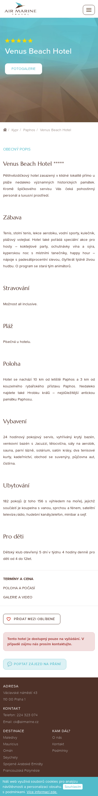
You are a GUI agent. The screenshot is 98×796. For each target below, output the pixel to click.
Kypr (15, 130)
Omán (8, 750)
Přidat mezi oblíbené (34, 619)
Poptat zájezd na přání (37, 664)
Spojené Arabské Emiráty (23, 764)
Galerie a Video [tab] (17, 597)
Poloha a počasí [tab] (19, 588)
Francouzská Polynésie (21, 770)
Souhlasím (73, 786)
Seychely (10, 757)
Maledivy (10, 737)
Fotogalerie (23, 68)
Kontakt (58, 744)
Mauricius (10, 744)
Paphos (29, 130)
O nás (57, 737)
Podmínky (60, 750)
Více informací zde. (42, 792)
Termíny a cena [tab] (18, 579)
